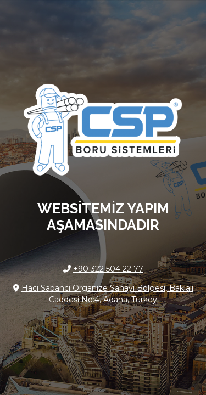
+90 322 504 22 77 (108, 269)
